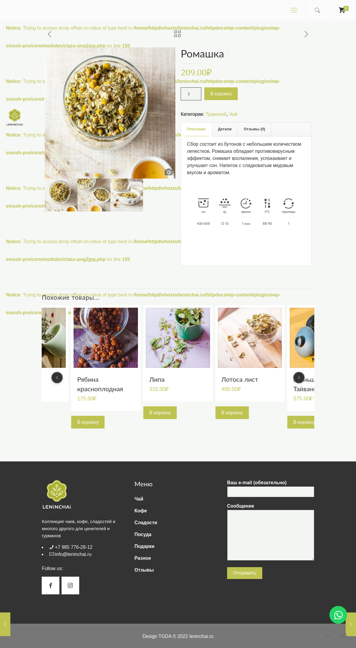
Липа (229, 379)
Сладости (146, 522)
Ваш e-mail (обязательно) (270, 488)
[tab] (196, 129)
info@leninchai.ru (73, 554)
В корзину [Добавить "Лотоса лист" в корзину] (304, 412)
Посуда (143, 534)
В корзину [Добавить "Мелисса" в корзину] (88, 412)
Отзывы (144, 569)
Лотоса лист (311, 379)
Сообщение (270, 532)
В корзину (221, 93)
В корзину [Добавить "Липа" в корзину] (232, 412)
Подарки (145, 546)
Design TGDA (157, 636)
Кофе (141, 510)
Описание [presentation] (196, 129)
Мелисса (90, 379)
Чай (233, 114)
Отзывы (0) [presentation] (254, 129)
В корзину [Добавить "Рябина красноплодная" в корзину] (160, 421)
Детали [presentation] (225, 129)
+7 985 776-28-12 (74, 547)
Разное (143, 558)
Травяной (215, 114)
